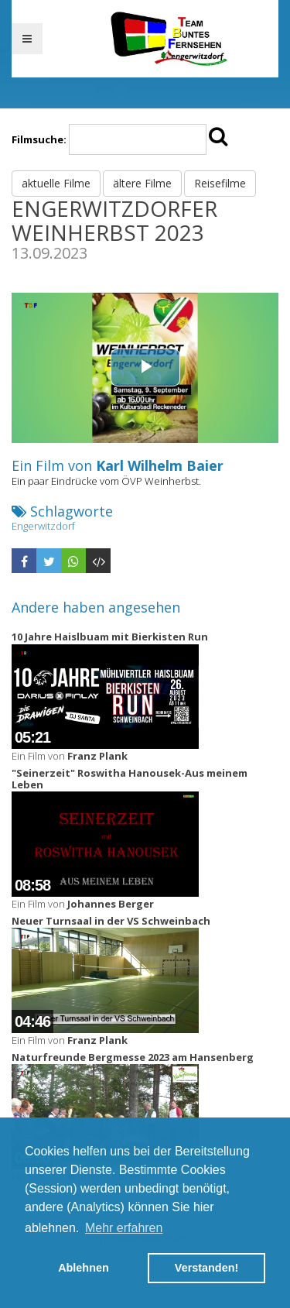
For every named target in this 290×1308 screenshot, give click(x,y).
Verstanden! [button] (206, 1268)
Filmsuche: (39, 139)
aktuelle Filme (56, 183)
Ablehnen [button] (83, 1268)
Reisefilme (220, 183)
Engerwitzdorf (43, 526)
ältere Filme (142, 183)
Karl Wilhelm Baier (159, 465)
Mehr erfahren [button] (124, 1227)
